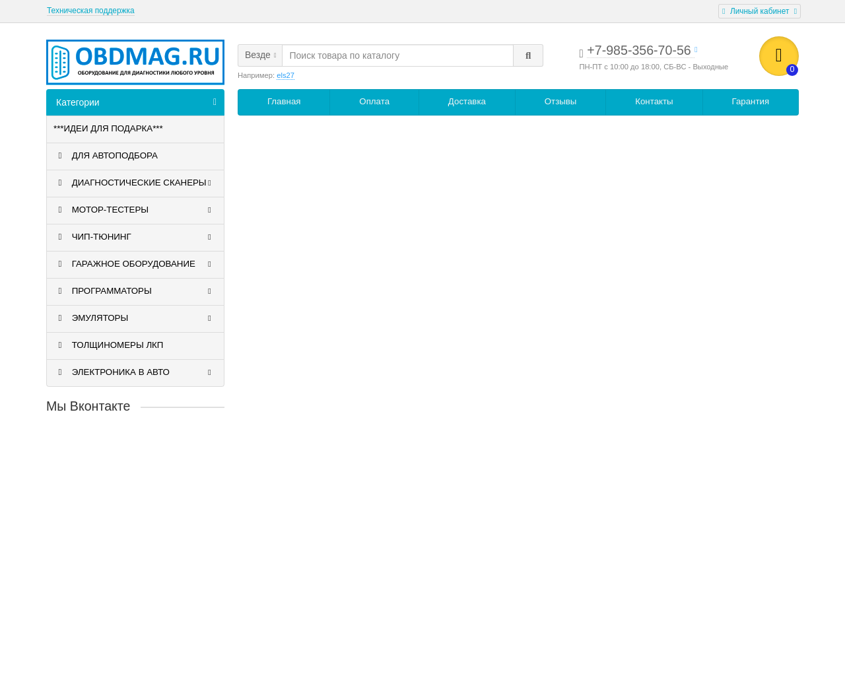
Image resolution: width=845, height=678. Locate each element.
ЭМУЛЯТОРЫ (134, 318)
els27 (285, 75)
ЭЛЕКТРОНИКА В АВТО (134, 372)
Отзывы (561, 101)
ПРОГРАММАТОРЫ (134, 291)
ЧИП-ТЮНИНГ (134, 237)
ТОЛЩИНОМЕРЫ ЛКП (108, 345)
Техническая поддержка (91, 10)
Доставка (467, 101)
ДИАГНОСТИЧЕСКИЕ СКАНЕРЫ (134, 182)
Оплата (374, 101)
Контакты (654, 101)
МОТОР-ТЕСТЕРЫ (134, 210)
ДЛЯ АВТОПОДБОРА (105, 155)
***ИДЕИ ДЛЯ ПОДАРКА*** (108, 128)
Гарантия (750, 101)
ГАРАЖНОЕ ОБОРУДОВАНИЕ (134, 264)
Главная (284, 101)
